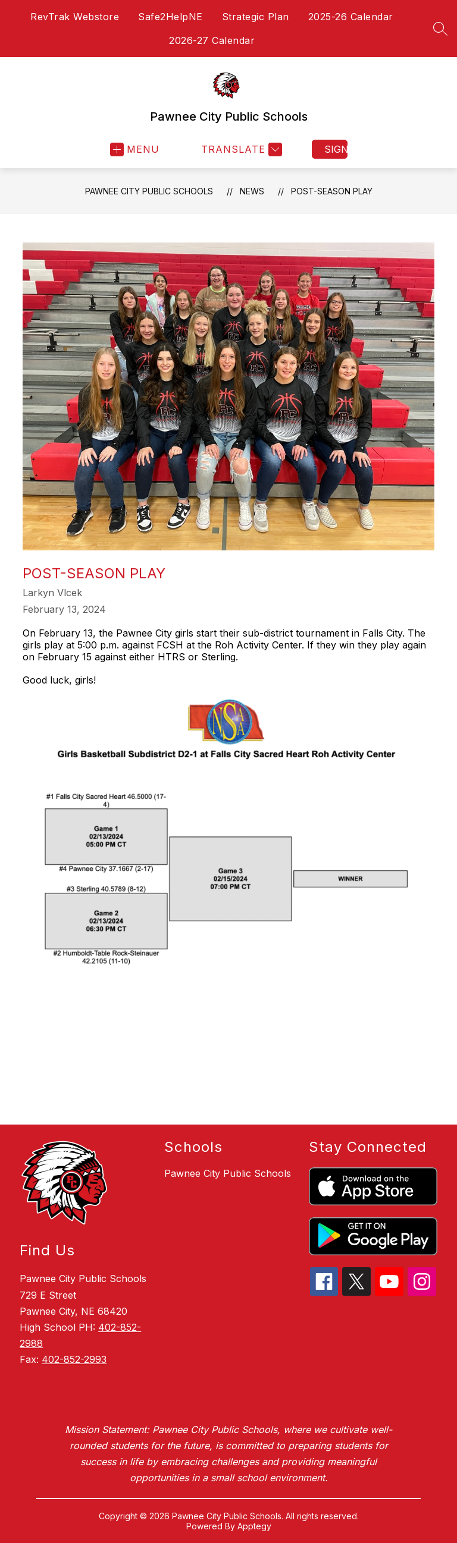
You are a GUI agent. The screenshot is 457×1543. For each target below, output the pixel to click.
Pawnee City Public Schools (149, 191)
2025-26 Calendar (350, 17)
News (252, 191)
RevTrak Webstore (74, 17)
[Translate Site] (240, 149)
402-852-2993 (74, 1359)
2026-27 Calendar (212, 40)
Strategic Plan (255, 17)
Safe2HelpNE (170, 17)
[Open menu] (134, 149)
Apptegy (254, 1526)
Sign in (336, 149)
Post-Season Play (332, 191)
